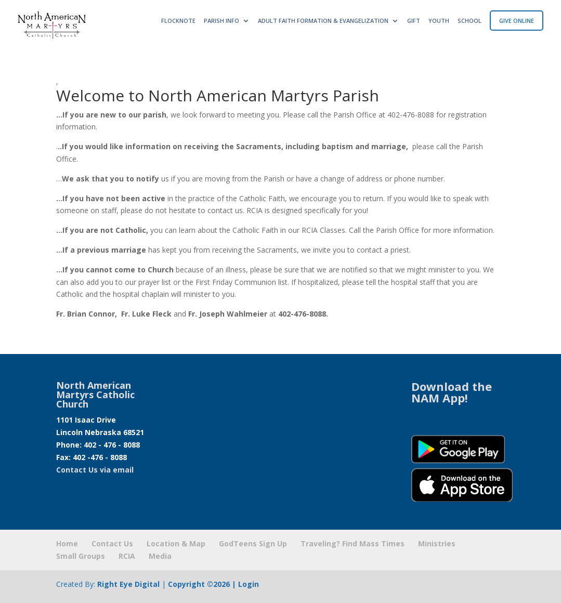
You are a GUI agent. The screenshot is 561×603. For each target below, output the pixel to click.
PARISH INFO (221, 20)
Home (67, 543)
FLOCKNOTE (178, 20)
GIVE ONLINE (516, 20)
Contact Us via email (95, 470)
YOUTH (438, 20)
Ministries (436, 543)
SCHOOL (469, 20)
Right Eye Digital (128, 584)
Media (160, 556)
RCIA (127, 556)
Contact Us (112, 543)
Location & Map (176, 543)
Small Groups (80, 556)
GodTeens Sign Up (253, 543)
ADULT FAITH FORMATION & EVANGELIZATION (323, 20)
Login (248, 584)
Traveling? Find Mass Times (353, 543)
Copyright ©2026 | (203, 584)
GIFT (413, 20)
